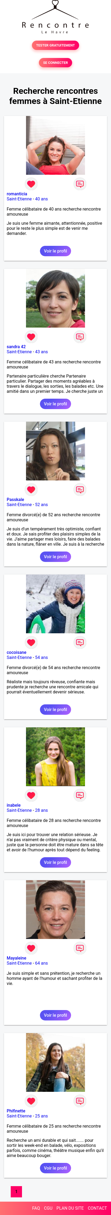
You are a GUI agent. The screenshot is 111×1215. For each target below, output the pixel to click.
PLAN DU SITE (70, 1208)
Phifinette (16, 1110)
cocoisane (16, 652)
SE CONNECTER (55, 63)
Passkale (15, 499)
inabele (14, 805)
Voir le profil (55, 251)
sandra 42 (16, 346)
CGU (48, 1208)
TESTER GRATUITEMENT (55, 45)
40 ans (41, 198)
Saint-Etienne (19, 198)
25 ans (41, 1116)
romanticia (17, 193)
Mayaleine (16, 958)
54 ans (41, 657)
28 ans (41, 810)
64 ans (41, 963)
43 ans (41, 351)
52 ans (41, 504)
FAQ (36, 1208)
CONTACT (97, 1208)
